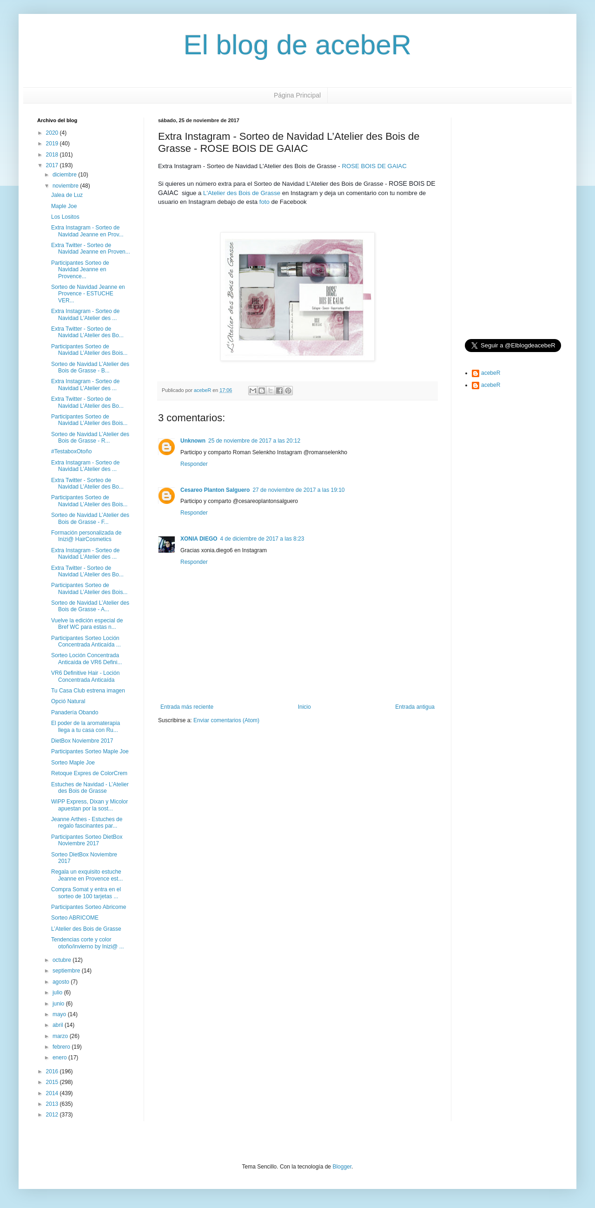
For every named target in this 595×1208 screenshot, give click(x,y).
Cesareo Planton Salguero (215, 490)
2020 (53, 133)
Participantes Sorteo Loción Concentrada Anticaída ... (86, 641)
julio (58, 992)
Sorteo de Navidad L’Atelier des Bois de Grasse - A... (90, 606)
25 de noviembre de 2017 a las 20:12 (254, 440)
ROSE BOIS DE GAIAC (374, 166)
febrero (62, 1047)
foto (264, 201)
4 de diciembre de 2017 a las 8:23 (262, 538)
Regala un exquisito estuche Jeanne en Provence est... (87, 875)
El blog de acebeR (297, 44)
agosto (62, 982)
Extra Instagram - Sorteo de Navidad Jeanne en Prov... (87, 230)
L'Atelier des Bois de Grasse (241, 192)
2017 (53, 165)
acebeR (490, 373)
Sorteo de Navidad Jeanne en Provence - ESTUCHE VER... (88, 294)
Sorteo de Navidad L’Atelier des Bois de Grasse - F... (90, 518)
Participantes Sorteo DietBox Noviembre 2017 (86, 840)
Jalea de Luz (67, 195)
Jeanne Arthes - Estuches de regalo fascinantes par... (86, 822)
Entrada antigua (415, 707)
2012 (53, 1114)
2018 (53, 154)
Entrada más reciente (186, 707)
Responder (194, 464)
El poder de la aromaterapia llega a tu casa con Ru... (85, 726)
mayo (60, 1014)
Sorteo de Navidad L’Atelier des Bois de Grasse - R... (90, 437)
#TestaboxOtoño (71, 451)
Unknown (192, 440)
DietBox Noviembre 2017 (82, 741)
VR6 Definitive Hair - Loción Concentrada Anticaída (85, 676)
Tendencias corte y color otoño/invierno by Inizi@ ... (87, 942)
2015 (53, 1082)
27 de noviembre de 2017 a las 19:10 (298, 490)
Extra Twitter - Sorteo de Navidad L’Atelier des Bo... (87, 332)
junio (59, 1003)
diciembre (65, 174)
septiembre (67, 970)
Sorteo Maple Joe (73, 762)
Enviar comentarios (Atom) (226, 720)
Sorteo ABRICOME (75, 917)
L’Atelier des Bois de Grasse (86, 929)
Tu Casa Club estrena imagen (88, 690)
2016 (53, 1071)
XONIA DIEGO (199, 538)
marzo (61, 1036)
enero (60, 1057)
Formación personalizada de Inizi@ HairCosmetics (86, 535)
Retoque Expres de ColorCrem (89, 773)
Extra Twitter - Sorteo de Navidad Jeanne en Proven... (90, 248)
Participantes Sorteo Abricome (88, 907)
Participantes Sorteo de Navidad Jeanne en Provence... (80, 270)
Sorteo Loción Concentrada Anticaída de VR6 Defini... (86, 658)
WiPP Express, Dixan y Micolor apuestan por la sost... (89, 804)
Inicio (304, 707)
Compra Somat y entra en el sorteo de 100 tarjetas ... (86, 892)
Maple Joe (64, 206)
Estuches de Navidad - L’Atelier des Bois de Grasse (90, 787)
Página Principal (297, 95)
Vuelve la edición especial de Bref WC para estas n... (87, 623)
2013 (53, 1104)
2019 (53, 143)
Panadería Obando (74, 712)
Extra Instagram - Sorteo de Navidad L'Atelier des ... (85, 314)
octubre (63, 960)
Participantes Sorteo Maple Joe (90, 751)
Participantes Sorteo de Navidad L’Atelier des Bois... (89, 349)
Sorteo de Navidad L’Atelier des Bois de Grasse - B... (90, 367)
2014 (53, 1093)
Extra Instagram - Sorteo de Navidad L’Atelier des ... (85, 384)
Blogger (341, 1166)
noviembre (66, 186)
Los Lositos (65, 217)
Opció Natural (68, 701)
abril (59, 1025)
